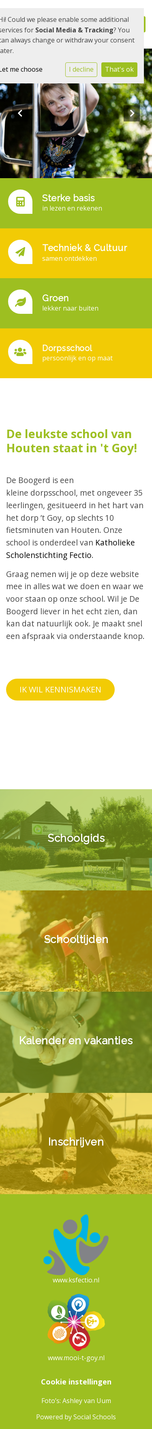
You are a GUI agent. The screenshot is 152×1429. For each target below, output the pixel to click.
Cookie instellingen (76, 1381)
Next (132, 113)
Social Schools (94, 1416)
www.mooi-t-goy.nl (76, 1357)
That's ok (119, 69)
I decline (81, 69)
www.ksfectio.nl (76, 1280)
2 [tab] (78, 175)
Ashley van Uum (86, 1400)
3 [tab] (86, 175)
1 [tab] (70, 175)
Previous (20, 113)
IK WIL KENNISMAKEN (60, 689)
